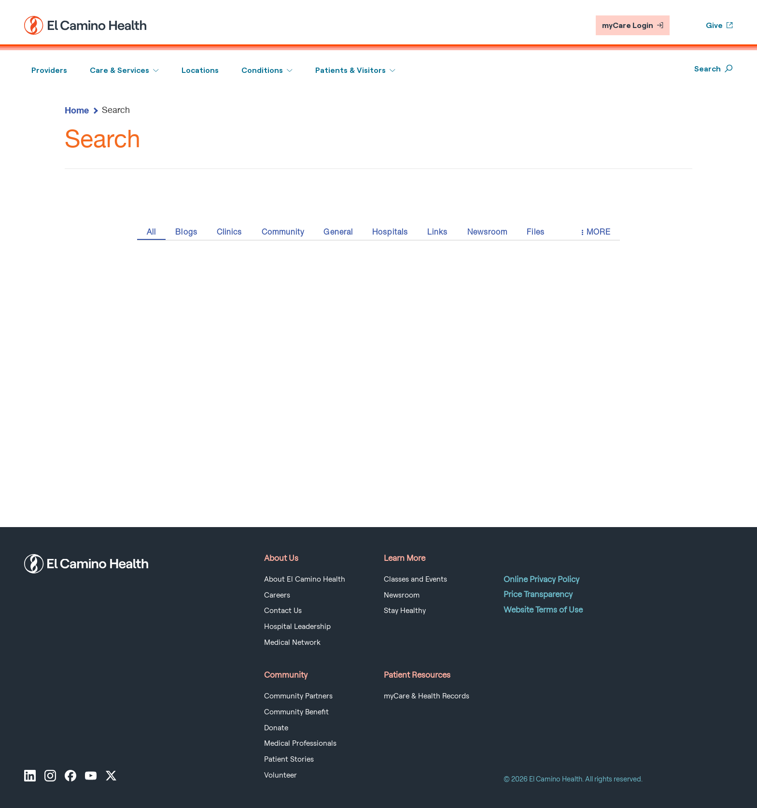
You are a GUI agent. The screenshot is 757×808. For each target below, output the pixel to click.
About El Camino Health (304, 579)
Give (719, 25)
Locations (200, 70)
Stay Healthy (405, 610)
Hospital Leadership (297, 626)
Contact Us (283, 610)
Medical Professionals (300, 743)
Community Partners (298, 696)
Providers (49, 70)
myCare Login (632, 25)
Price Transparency (538, 594)
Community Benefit (296, 712)
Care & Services (119, 70)
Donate (276, 728)
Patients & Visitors (350, 70)
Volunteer (280, 775)
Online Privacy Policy (541, 579)
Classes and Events (415, 579)
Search (713, 68)
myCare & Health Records (426, 696)
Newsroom (402, 595)
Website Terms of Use (543, 609)
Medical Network (292, 642)
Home (77, 110)
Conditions (262, 70)
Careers (277, 595)
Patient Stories (289, 759)
